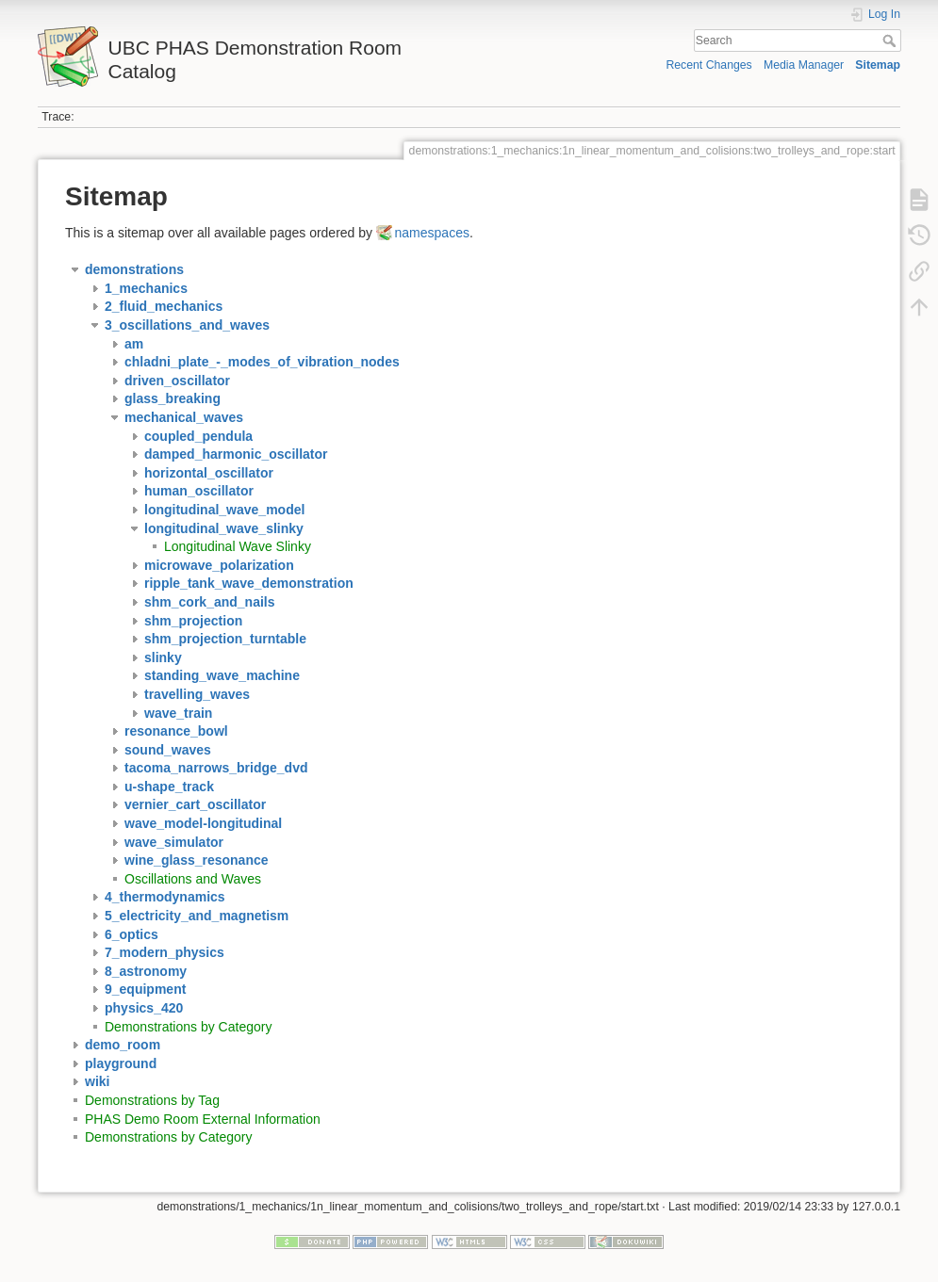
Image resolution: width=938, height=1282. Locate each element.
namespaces (432, 232)
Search (891, 40)
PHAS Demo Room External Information (203, 1119)
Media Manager (804, 65)
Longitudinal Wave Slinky (237, 546)
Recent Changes (708, 65)
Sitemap (877, 65)
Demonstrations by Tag (152, 1100)
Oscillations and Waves (192, 878)
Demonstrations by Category (188, 1026)
